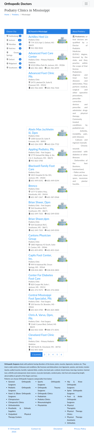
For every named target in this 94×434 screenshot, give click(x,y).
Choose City (11, 31)
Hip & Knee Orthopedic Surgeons (74, 385)
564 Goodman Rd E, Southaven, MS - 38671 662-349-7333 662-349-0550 (46, 208)
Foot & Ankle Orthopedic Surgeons (74, 399)
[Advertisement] (47, 22)
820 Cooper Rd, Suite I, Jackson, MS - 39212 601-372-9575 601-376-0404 (46, 282)
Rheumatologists (44, 402)
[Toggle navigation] (86, 3)
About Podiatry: (79, 31)
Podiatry (15, 14)
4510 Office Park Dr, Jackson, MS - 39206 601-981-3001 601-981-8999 (47, 60)
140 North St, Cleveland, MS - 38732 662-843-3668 (46, 342)
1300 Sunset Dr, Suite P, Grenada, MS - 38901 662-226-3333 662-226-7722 (46, 136)
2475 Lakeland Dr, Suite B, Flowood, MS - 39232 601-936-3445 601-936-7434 (46, 80)
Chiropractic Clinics (16, 402)
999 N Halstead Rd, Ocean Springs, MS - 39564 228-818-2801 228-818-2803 (46, 262)
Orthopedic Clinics (45, 393)
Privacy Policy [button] (80, 428)
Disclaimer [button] (57, 428)
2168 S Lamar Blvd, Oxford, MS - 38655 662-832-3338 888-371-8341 (46, 322)
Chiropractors (13, 399)
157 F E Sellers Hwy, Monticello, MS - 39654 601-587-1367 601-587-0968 (46, 191)
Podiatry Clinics (44, 399)
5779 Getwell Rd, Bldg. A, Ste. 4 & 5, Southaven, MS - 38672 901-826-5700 (46, 155)
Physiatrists (42, 405)
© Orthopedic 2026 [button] (14, 430)
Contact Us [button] (36, 428)
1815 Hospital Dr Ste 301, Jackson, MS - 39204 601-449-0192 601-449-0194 (46, 173)
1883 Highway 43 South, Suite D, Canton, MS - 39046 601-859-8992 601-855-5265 (46, 242)
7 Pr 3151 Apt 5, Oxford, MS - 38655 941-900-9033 (46, 42)
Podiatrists (42, 396)
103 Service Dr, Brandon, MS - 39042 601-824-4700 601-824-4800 (46, 302)
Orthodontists (14, 405)
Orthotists (71, 423)
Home (6, 14)
